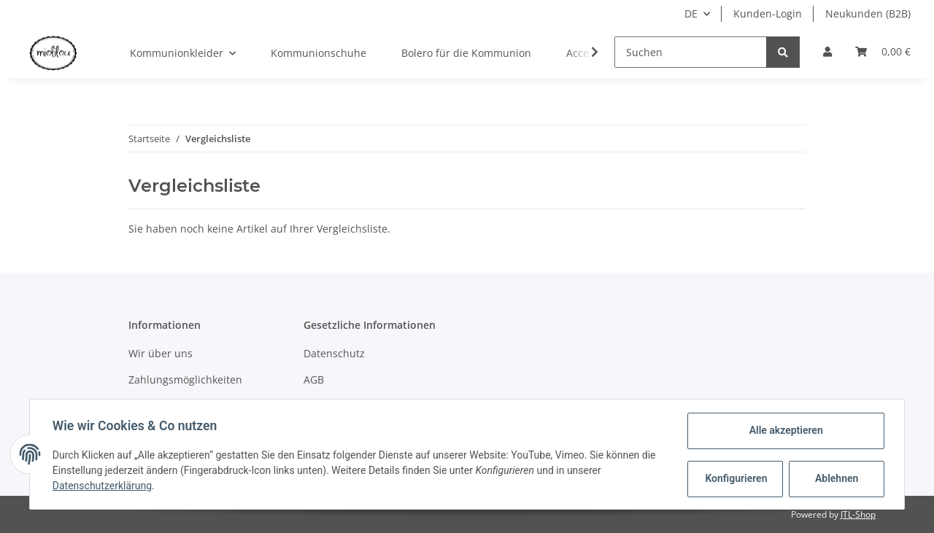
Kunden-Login (767, 13)
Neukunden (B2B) (868, 13)
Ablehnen (835, 478)
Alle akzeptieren (785, 430)
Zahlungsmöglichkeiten (185, 379)
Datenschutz (334, 353)
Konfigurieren (736, 478)
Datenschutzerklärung (103, 485)
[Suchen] (690, 52)
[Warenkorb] (883, 51)
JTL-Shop (858, 514)
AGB (314, 379)
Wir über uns (160, 353)
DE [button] (691, 13)
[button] (827, 51)
